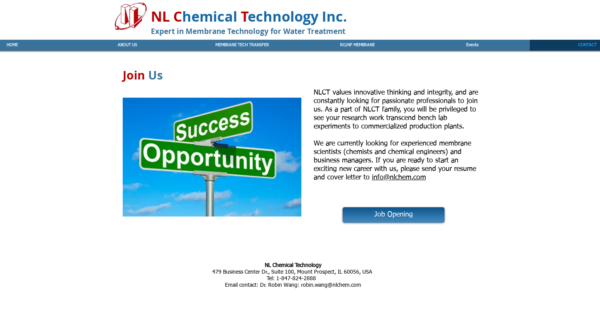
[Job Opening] (394, 215)
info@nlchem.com (399, 177)
